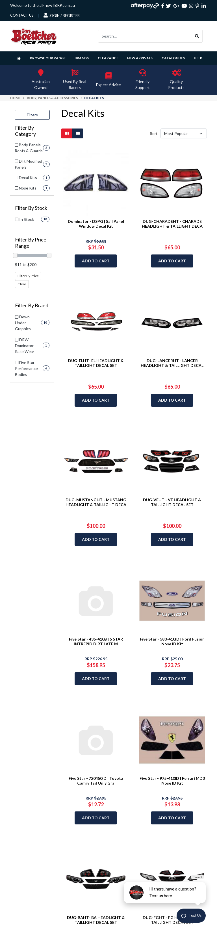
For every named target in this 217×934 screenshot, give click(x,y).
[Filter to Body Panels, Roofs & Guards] (32, 148)
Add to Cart (96, 260)
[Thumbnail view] (66, 133)
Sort (153, 133)
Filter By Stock (31, 208)
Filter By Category (25, 131)
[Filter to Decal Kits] (32, 177)
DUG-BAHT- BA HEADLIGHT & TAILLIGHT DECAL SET (96, 920)
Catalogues (173, 58)
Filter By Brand (31, 305)
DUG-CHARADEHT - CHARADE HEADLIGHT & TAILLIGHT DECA (172, 223)
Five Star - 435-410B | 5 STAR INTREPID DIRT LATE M (96, 641)
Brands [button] (82, 58)
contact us (22, 15)
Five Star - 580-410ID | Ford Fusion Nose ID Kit (172, 641)
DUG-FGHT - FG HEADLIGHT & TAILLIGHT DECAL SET (172, 920)
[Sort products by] (183, 133)
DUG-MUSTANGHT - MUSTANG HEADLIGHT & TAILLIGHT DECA (96, 502)
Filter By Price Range (30, 243)
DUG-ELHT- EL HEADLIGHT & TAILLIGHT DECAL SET (96, 363)
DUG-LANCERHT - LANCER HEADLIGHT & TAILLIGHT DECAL (172, 363)
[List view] (77, 133)
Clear (22, 284)
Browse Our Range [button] (48, 58)
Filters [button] (32, 114)
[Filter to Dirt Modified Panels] (32, 164)
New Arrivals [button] (140, 58)
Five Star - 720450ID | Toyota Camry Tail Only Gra (96, 780)
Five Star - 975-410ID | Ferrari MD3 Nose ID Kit (172, 780)
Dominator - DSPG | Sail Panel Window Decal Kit (96, 223)
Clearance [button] (108, 58)
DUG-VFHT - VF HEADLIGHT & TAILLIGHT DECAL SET (172, 502)
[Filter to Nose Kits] (32, 188)
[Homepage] (19, 58)
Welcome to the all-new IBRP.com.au (42, 5)
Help (198, 58)
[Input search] (145, 36)
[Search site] (197, 36)
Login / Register (62, 15)
